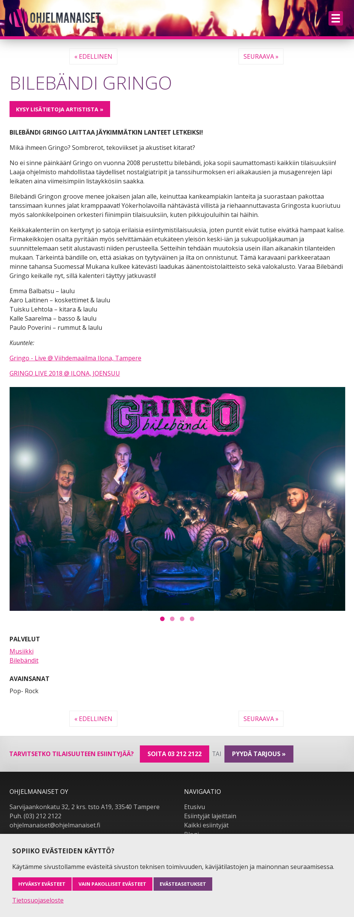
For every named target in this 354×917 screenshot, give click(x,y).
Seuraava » (261, 56)
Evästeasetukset (183, 883)
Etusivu (194, 807)
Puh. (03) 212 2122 (35, 816)
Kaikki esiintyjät (206, 825)
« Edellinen (93, 56)
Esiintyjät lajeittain (210, 816)
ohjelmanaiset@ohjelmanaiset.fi (55, 825)
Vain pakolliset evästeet (112, 883)
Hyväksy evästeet (42, 883)
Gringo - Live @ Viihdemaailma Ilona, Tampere (75, 358)
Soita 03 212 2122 (174, 754)
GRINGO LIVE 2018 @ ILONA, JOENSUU (65, 373)
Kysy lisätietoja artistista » (59, 109)
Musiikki (22, 651)
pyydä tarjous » (259, 754)
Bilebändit (24, 660)
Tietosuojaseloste (38, 900)
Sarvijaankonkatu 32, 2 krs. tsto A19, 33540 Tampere (85, 807)
